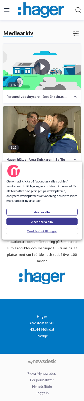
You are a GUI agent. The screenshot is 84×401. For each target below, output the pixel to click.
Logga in (42, 393)
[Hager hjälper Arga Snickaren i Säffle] (42, 129)
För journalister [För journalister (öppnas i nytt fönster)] (42, 380)
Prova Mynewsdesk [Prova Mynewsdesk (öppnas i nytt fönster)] (42, 373)
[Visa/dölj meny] (6, 10)
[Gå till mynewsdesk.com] (42, 361)
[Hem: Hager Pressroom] (41, 10)
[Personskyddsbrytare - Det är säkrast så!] (42, 67)
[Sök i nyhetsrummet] (78, 10)
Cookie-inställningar (42, 231)
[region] (42, 200)
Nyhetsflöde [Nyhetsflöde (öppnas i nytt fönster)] (42, 386)
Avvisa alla (42, 212)
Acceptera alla (42, 221)
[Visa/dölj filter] (76, 33)
